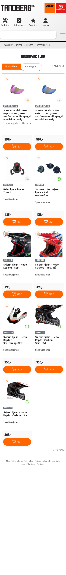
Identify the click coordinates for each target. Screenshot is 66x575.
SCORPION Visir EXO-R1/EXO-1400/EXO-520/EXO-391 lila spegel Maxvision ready (17, 115)
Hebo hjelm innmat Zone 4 (14, 191)
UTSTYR (19, 45)
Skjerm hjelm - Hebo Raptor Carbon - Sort (15, 414)
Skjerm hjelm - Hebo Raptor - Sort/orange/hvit (15, 340)
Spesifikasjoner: (11, 199)
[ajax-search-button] (51, 35)
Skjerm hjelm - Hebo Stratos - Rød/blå (47, 266)
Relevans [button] (30, 67)
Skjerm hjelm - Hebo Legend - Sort (15, 266)
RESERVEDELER (43, 45)
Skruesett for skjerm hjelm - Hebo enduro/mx (47, 192)
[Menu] (62, 35)
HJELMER (29, 45)
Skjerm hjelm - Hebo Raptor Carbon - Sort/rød (47, 340)
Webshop (8, 45)
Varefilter (11, 66)
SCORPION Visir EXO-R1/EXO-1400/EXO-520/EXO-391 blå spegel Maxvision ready (49, 115)
